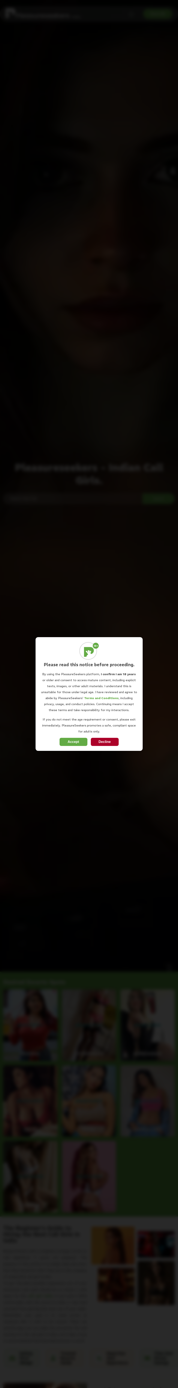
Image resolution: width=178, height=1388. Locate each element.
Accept (73, 742)
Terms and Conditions (101, 698)
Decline (105, 742)
